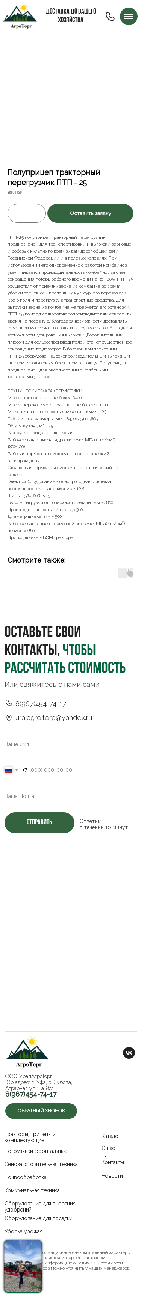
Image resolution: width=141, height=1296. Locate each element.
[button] (41, 1111)
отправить (39, 822)
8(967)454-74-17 (40, 703)
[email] (70, 796)
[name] (70, 744)
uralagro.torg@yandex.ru (53, 717)
